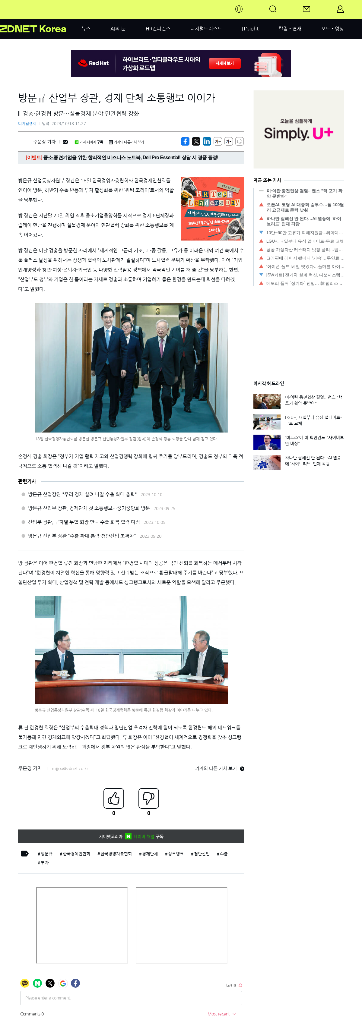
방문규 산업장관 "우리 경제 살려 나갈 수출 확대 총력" (82, 494)
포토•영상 (332, 28)
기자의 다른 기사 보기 (219, 768)
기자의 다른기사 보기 (126, 142)
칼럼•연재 (290, 28)
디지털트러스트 (206, 28)
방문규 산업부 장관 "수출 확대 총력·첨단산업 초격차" (82, 535)
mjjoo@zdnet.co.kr (70, 768)
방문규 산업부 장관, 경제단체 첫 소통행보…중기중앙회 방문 (89, 508)
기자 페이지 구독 (89, 142)
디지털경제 (27, 124)
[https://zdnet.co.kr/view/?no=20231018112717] (185, 141)
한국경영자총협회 (116, 854)
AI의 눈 (117, 28)
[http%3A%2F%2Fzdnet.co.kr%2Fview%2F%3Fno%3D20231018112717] (207, 141)
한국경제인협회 (76, 854)
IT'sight (250, 28)
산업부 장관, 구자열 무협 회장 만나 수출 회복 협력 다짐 (84, 522)
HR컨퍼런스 (158, 28)
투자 (45, 863)
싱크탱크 (176, 854)
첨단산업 (202, 854)
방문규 (46, 854)
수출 (224, 854)
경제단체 (150, 854)
